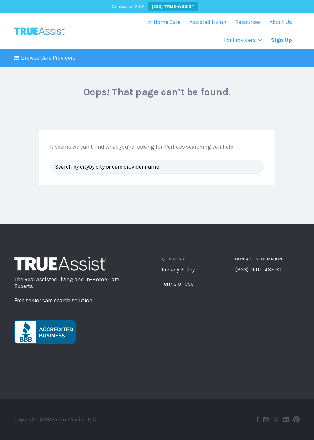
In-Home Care (164, 22)
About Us (281, 22)
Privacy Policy (178, 269)
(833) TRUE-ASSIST (258, 269)
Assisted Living (208, 22)
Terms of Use (177, 283)
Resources (248, 22)
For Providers (239, 40)
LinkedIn (286, 419)
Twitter (276, 419)
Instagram (266, 419)
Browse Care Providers (48, 57)
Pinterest (296, 419)
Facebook (257, 419)
